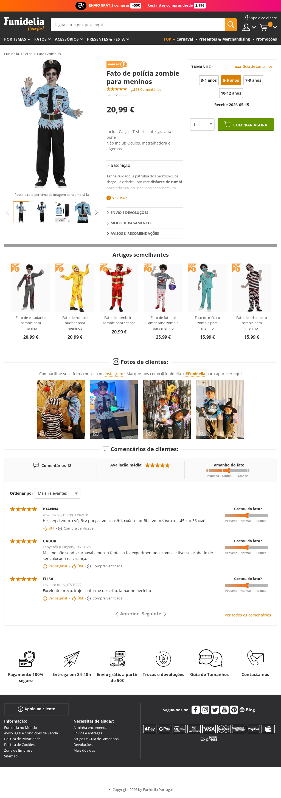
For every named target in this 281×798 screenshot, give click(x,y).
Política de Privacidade (22, 738)
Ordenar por (21, 493)
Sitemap (11, 756)
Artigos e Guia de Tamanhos (96, 738)
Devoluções (83, 744)
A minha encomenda (90, 727)
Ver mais (120, 198)
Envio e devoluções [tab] (129, 212)
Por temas (15, 39)
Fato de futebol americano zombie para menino (163, 323)
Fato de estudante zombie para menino (31, 323)
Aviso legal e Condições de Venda (31, 733)
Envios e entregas (88, 733)
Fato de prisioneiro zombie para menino (251, 323)
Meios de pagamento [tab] (131, 222)
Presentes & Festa (106, 39)
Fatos (40, 39)
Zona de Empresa (18, 750)
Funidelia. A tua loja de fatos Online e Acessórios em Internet (24, 24)
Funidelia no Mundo (20, 727)
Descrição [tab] (120, 165)
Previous (7, 212)
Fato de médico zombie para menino (207, 323)
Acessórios (67, 39)
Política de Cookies (19, 744)
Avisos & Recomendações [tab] (135, 233)
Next (96, 212)
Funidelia (11, 53)
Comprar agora (249, 125)
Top (167, 39)
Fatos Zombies (49, 53)
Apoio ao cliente (36, 709)
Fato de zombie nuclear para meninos (75, 323)
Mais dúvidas (84, 750)
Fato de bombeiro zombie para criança (119, 320)
